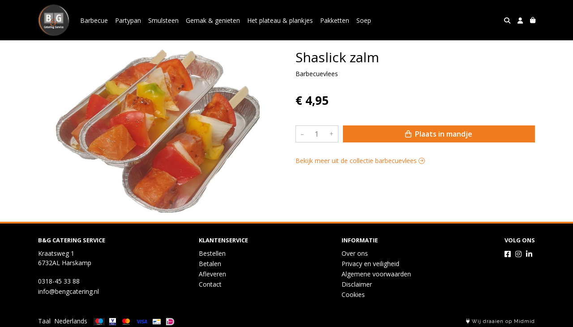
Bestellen (212, 253)
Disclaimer (357, 284)
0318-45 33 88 (59, 281)
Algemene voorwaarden (376, 274)
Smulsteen (163, 20)
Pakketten (334, 20)
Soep (363, 20)
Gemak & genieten (213, 20)
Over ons (355, 253)
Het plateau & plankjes (280, 20)
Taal (44, 321)
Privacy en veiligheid (370, 263)
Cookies (353, 294)
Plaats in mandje (438, 134)
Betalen (210, 263)
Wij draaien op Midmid (500, 321)
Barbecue (94, 20)
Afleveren (212, 274)
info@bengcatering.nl (68, 291)
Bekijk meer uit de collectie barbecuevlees (360, 160)
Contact (210, 284)
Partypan (128, 20)
